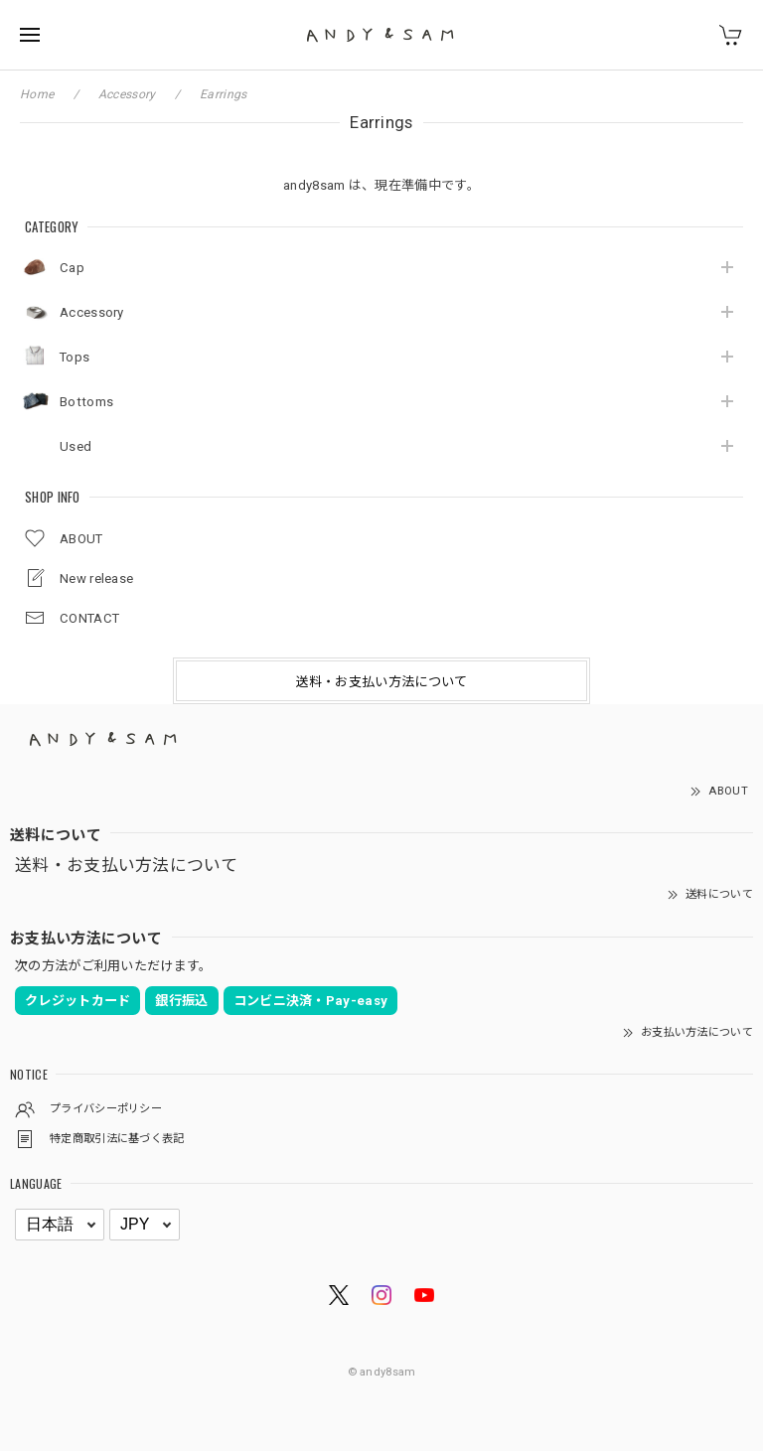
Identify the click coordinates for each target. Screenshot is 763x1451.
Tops (74, 357)
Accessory (92, 312)
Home (37, 94)
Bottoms (86, 401)
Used (75, 446)
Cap (72, 267)
